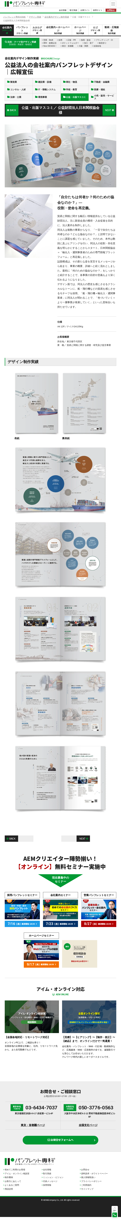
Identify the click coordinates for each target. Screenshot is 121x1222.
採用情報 (47, 1190)
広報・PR (71, 40)
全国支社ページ (88, 1128)
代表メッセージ (50, 1186)
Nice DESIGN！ (50, 46)
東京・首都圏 (67, 46)
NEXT (108, 113)
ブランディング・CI (104, 40)
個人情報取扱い (88, 1182)
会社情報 (62, 10)
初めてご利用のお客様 (15, 1174)
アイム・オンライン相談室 (17, 1178)
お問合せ (111, 10)
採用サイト (97, 10)
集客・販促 (86, 40)
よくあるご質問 (12, 1190)
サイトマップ (87, 1194)
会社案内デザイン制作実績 (56, 17)
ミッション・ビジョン (53, 1182)
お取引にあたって (13, 1186)
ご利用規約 (86, 1190)
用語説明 (9, 1194)
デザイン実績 (35, 17)
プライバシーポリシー (91, 1186)
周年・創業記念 (50, 43)
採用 (60, 40)
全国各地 (97, 46)
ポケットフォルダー (70, 43)
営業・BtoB (48, 40)
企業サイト (85, 10)
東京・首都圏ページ (33, 1128)
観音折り (103, 43)
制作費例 (9, 1182)
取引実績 (73, 10)
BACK (13, 113)
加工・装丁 (89, 43)
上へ (114, 1210)
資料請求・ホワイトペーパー (94, 1178)
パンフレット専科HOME (14, 17)
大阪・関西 (83, 46)
